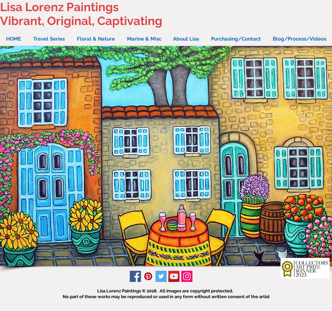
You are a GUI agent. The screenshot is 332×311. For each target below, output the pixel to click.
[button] (166, 156)
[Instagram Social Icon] (186, 276)
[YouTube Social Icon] (174, 276)
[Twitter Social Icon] (161, 276)
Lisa (11, 7)
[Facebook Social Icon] (135, 276)
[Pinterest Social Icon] (148, 276)
